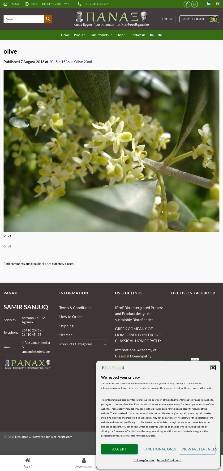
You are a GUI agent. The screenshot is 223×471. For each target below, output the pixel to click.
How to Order (70, 316)
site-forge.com (62, 437)
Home (65, 35)
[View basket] (199, 19)
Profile (80, 35)
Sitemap (66, 334)
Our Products (101, 35)
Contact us (138, 35)
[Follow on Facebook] (187, 4)
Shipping (66, 325)
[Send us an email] (194, 4)
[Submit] (48, 19)
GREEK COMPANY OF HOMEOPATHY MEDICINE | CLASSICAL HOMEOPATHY (139, 334)
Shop (121, 35)
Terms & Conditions (75, 307)
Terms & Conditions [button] (169, 460)
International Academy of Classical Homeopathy (135, 353)
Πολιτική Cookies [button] (143, 460)
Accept (119, 449)
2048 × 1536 (59, 61)
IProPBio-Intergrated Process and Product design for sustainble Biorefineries (139, 313)
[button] (213, 367)
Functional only (159, 449)
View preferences (198, 449)
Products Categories (76, 344)
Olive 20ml (83, 61)
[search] (24, 19)
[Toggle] (105, 344)
